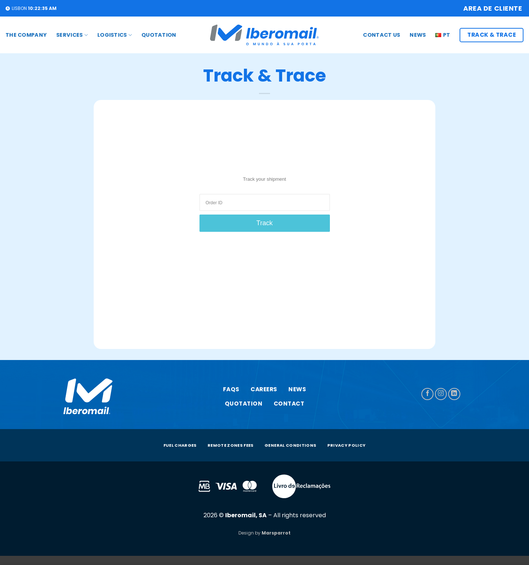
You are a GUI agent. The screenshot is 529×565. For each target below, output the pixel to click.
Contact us (381, 35)
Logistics (114, 35)
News (418, 35)
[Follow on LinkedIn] (454, 394)
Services (72, 35)
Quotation (158, 35)
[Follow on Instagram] (441, 394)
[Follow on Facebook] (427, 394)
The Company (26, 35)
